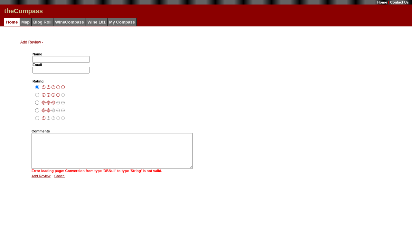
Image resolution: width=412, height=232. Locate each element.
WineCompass (69, 22)
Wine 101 (97, 22)
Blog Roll (42, 22)
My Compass (122, 22)
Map (25, 22)
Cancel (59, 183)
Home (382, 2)
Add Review (41, 183)
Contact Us (399, 2)
